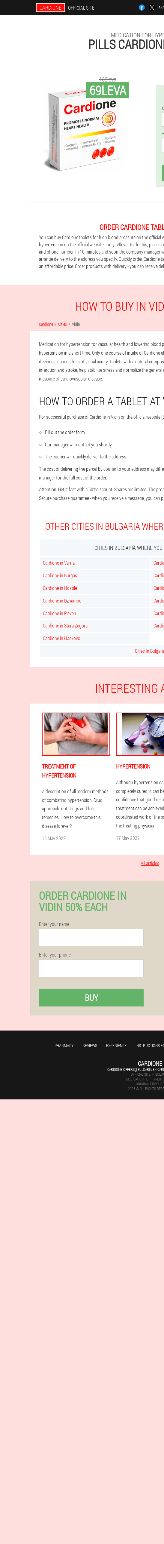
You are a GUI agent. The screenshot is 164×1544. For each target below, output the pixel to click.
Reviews (89, 1045)
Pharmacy (64, 1045)
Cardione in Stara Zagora (65, 625)
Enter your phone (55, 954)
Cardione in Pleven (59, 613)
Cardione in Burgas (60, 575)
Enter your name (54, 924)
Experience (116, 1045)
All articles (150, 863)
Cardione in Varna (59, 562)
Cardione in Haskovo (61, 638)
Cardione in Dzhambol (62, 600)
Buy (91, 997)
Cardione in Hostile (60, 588)
